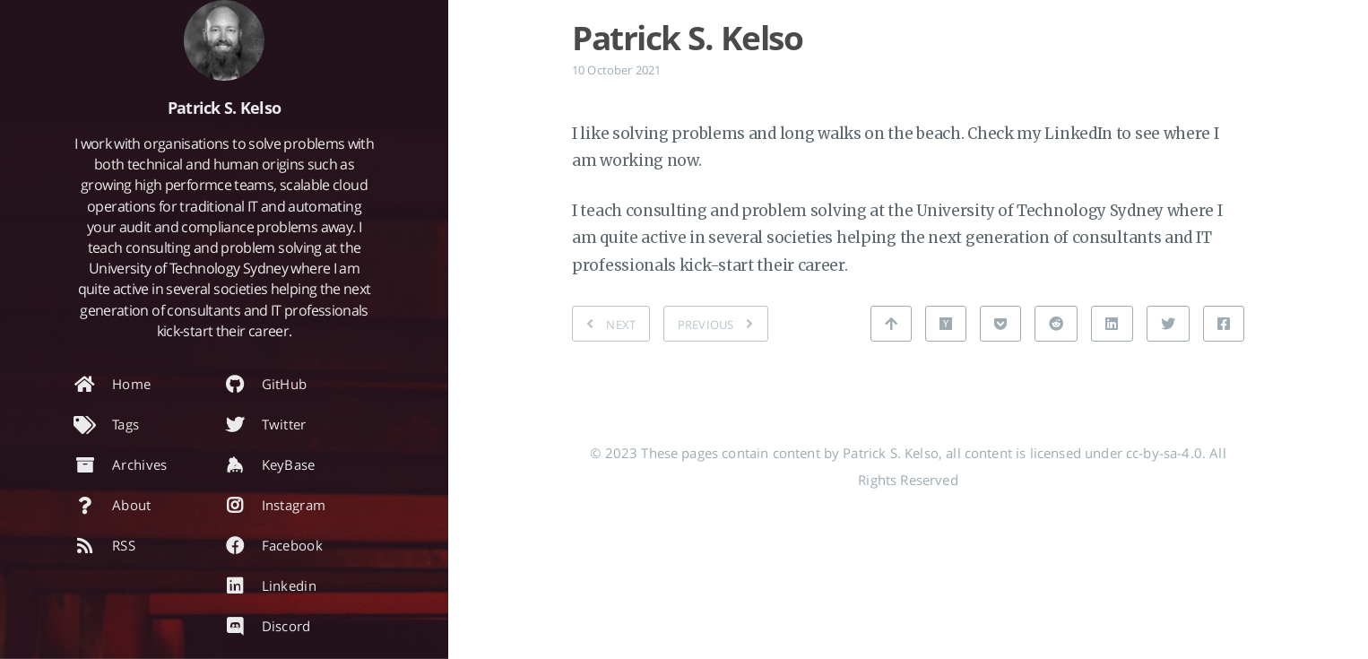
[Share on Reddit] (1056, 324)
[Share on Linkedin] (1111, 324)
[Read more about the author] (224, 40)
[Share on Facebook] (1223, 324)
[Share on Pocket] (1000, 324)
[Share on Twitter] (1168, 324)
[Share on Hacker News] (945, 324)
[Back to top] (891, 324)
